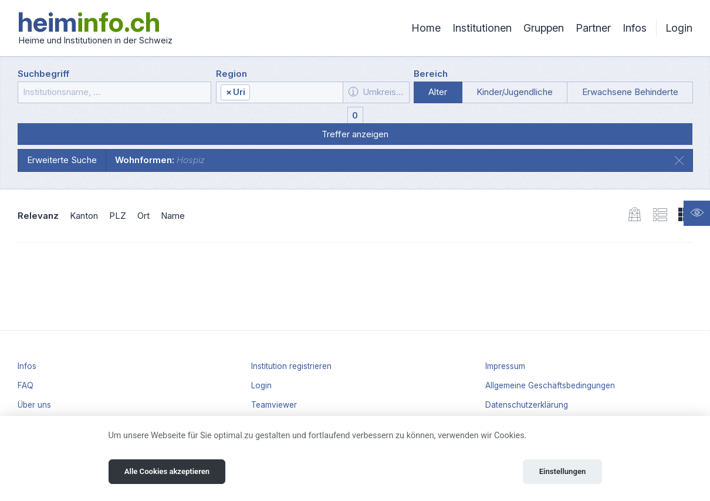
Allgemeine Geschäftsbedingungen (550, 385)
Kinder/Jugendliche (514, 91)
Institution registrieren (291, 366)
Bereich (431, 73)
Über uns (34, 404)
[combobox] (280, 92)
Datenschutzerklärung (526, 404)
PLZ (117, 215)
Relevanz (38, 215)
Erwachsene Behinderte (630, 91)
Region (231, 73)
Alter (437, 91)
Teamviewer (274, 404)
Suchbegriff (43, 73)
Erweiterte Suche (62, 159)
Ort (143, 215)
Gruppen (543, 28)
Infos (635, 28)
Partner (593, 28)
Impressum (505, 366)
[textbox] (296, 93)
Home (426, 28)
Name (173, 215)
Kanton (84, 215)
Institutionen (482, 28)
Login (678, 28)
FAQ (25, 385)
